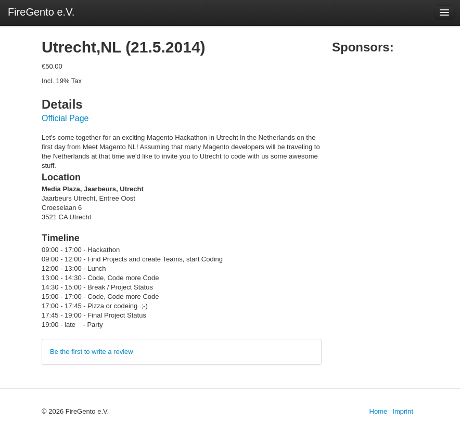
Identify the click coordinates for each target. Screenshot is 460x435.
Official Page (65, 118)
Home (378, 411)
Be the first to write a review (91, 351)
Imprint (402, 411)
